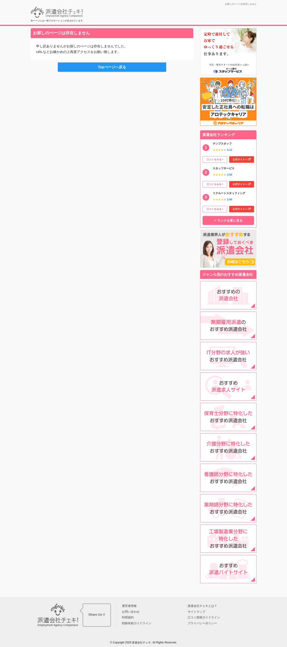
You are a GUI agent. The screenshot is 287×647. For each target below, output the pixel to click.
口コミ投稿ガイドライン (204, 617)
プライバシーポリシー (202, 623)
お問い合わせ (131, 611)
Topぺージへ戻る (112, 67)
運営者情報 (129, 606)
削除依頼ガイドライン (136, 623)
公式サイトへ (240, 159)
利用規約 (128, 617)
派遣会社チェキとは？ (202, 606)
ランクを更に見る (230, 220)
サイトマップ (196, 611)
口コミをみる (214, 159)
